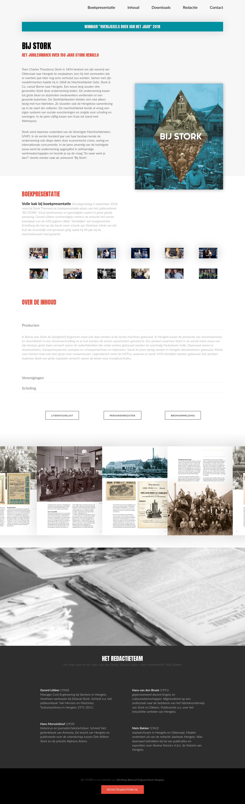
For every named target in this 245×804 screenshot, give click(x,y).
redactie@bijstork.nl (122, 789)
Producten (30, 325)
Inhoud (133, 7)
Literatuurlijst (62, 415)
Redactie (190, 7)
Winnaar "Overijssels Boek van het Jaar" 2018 (122, 27)
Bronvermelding (183, 415)
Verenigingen (33, 377)
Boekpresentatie (101, 7)
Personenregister (122, 415)
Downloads (161, 7)
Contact (216, 7)
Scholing (29, 388)
